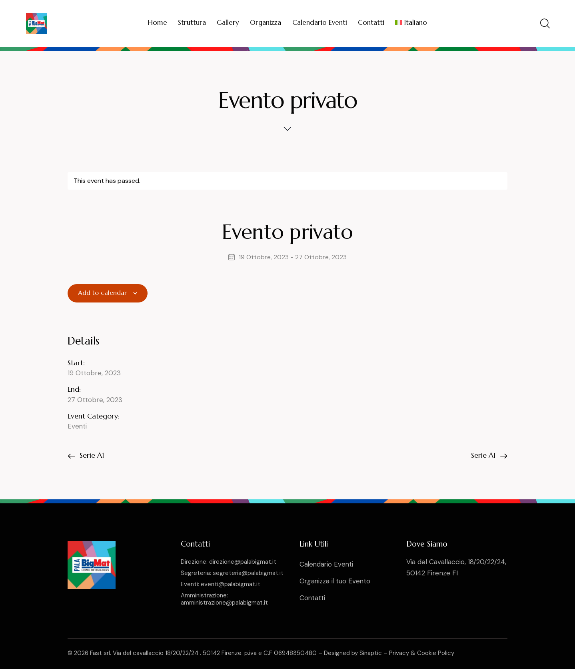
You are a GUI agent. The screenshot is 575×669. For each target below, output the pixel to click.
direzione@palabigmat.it (242, 562)
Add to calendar (102, 293)
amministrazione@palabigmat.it (224, 603)
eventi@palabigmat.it (230, 584)
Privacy (399, 653)
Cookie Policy (435, 653)
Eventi (77, 426)
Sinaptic (370, 653)
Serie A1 (91, 454)
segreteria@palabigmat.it (248, 573)
